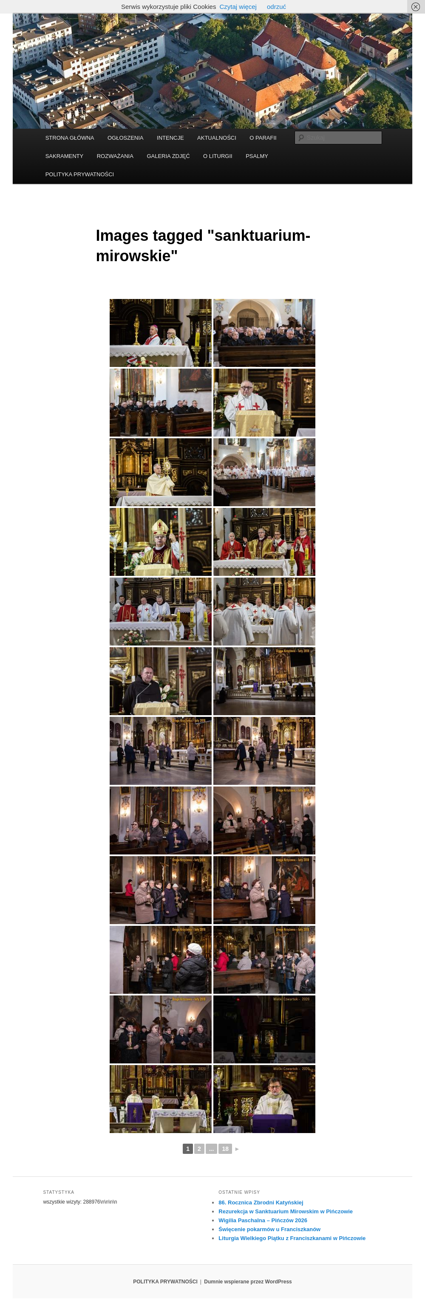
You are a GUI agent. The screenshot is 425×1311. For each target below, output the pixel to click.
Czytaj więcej (238, 6)
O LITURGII (217, 156)
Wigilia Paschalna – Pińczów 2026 (262, 1220)
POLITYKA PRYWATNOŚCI (79, 174)
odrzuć (276, 6)
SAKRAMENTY (64, 156)
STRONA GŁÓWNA (69, 138)
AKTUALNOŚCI (216, 138)
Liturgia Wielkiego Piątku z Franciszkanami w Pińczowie (292, 1238)
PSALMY (257, 156)
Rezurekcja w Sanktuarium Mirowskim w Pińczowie (285, 1211)
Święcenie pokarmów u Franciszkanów (269, 1229)
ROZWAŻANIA (115, 156)
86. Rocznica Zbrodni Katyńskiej (260, 1202)
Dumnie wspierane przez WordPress (248, 1282)
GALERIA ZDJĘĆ (168, 156)
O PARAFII (262, 138)
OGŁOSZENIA (126, 138)
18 (225, 1148)
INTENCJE (170, 138)
